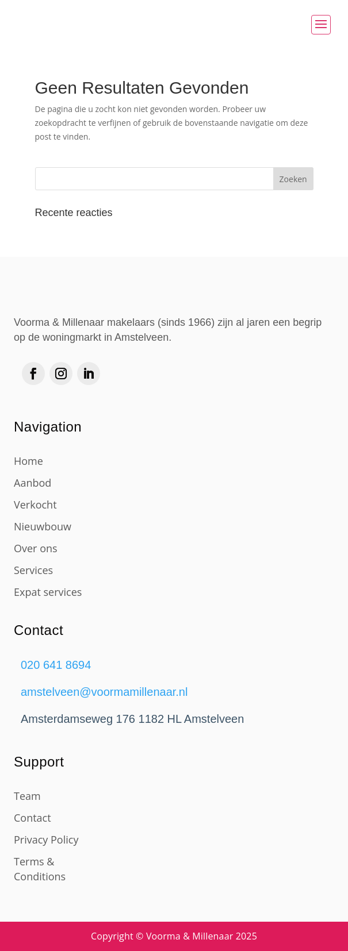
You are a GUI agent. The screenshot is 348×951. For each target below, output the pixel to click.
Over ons (36, 548)
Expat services (48, 592)
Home (28, 461)
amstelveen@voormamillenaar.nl (104, 692)
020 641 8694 (56, 665)
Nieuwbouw (42, 526)
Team (27, 796)
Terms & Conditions (40, 868)
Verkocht (35, 504)
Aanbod (32, 483)
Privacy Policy (46, 839)
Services (33, 570)
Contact (32, 818)
